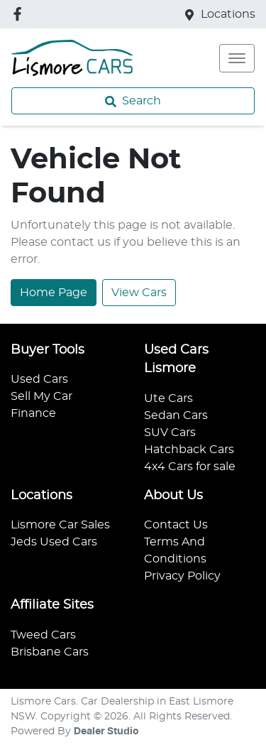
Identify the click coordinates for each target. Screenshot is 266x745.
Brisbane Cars (50, 652)
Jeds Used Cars (54, 542)
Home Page (53, 292)
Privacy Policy (182, 576)
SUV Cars (170, 432)
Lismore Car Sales (60, 525)
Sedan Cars (176, 415)
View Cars (139, 292)
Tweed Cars (43, 635)
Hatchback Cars (189, 449)
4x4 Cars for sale (189, 466)
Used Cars (39, 379)
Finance (33, 413)
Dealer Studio (106, 731)
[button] (237, 58)
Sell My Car (41, 396)
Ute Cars (168, 398)
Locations (228, 14)
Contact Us (176, 525)
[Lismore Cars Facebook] (20, 14)
